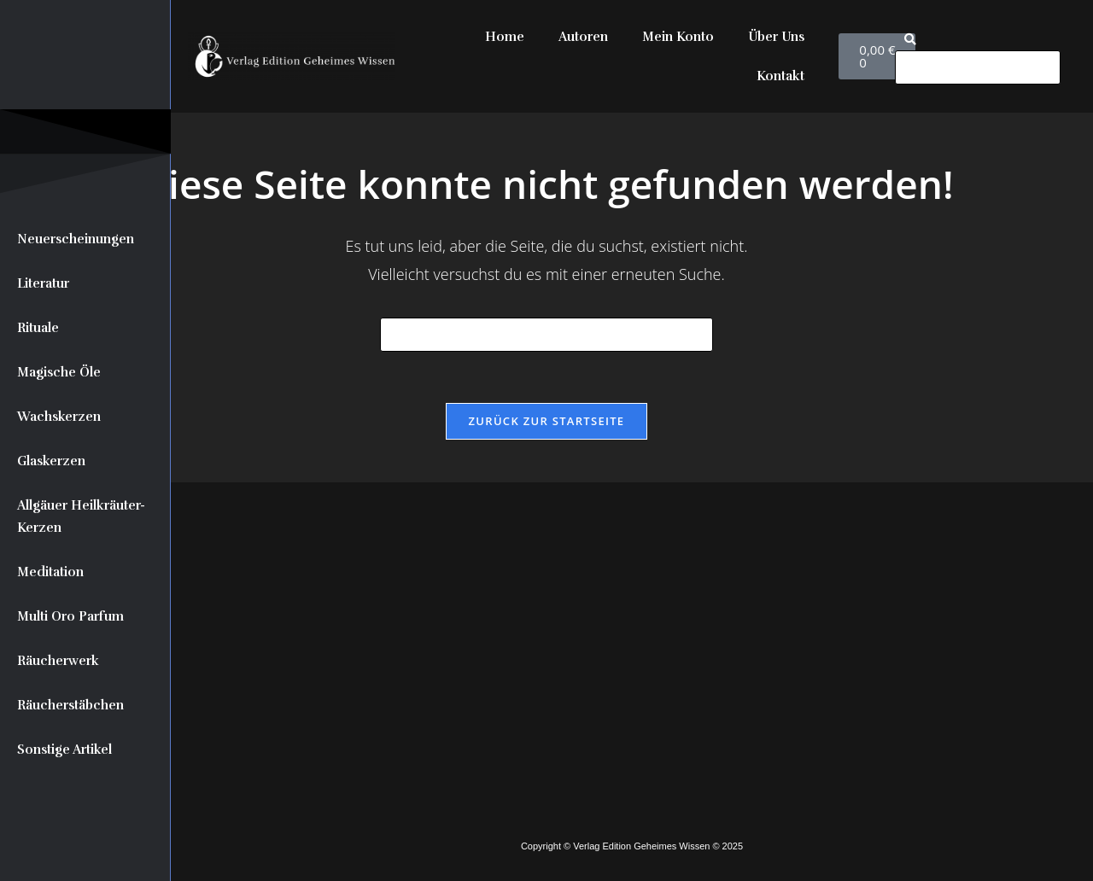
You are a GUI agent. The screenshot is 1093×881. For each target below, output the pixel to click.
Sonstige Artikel (64, 749)
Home (504, 36)
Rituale (38, 327)
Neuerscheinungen (75, 239)
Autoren (583, 36)
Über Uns (776, 36)
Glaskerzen (51, 461)
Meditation (50, 572)
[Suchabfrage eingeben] (546, 335)
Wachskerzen (59, 416)
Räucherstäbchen (70, 705)
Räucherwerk (58, 660)
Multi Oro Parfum (70, 616)
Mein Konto (678, 36)
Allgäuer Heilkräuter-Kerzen (81, 516)
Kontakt (780, 76)
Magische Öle (59, 372)
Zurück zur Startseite (547, 421)
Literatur (43, 283)
